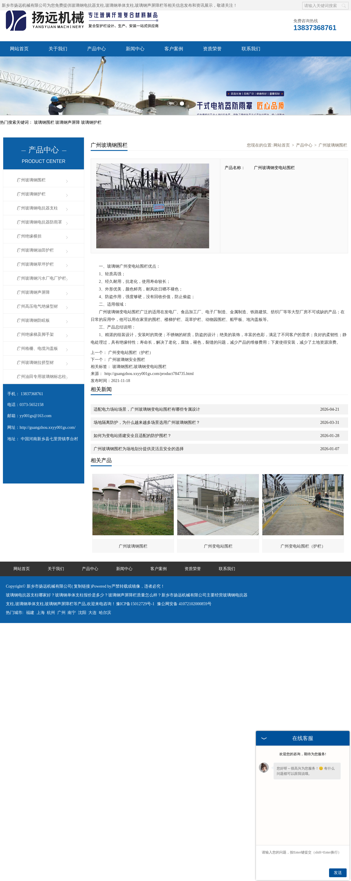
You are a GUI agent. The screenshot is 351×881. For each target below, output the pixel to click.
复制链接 (82, 586)
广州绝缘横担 (29, 236)
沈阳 (82, 612)
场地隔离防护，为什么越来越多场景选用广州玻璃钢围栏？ (147, 422)
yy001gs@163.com (35, 416)
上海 (41, 612)
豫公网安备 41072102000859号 (184, 604)
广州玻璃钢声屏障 (33, 292)
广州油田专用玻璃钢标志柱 (41, 376)
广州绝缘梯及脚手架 (35, 334)
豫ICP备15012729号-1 (135, 604)
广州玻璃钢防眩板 (33, 320)
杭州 (51, 612)
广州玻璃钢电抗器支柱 (37, 208)
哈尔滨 (105, 612)
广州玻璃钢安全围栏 (126, 359)
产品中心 (96, 48)
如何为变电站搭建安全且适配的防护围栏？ (132, 435)
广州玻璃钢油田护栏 (35, 250)
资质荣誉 (212, 48)
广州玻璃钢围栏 (31, 180)
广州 (61, 612)
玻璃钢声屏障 (68, 122)
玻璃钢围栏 (45, 122)
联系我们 (251, 48)
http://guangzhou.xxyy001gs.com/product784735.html (149, 373)
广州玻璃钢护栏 (31, 194)
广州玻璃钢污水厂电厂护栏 (41, 278)
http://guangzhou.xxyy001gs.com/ (47, 427)
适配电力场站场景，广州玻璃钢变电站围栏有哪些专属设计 (147, 409)
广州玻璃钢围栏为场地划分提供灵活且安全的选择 (139, 449)
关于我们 (58, 48)
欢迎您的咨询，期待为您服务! (302, 754)
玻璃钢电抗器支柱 (87, 5)
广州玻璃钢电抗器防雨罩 (39, 222)
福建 (30, 612)
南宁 (72, 612)
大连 (92, 612)
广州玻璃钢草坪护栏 (35, 264)
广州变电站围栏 (218, 546)
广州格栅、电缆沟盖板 (37, 348)
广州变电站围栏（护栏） (130, 352)
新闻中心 (135, 48)
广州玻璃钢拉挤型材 (35, 362)
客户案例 (173, 48)
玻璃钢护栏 (91, 122)
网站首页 (19, 48)
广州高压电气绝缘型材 (37, 306)
